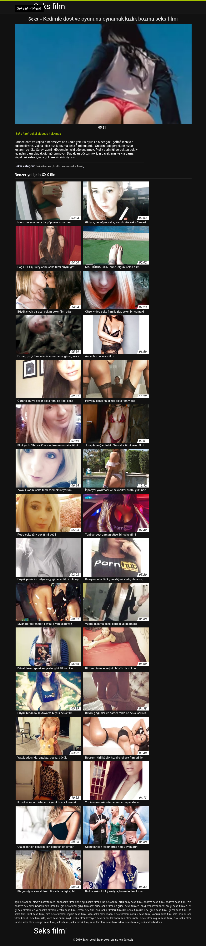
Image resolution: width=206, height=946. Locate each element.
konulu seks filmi (140, 915)
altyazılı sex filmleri (44, 903)
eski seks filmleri (106, 911)
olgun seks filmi (162, 919)
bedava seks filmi (153, 903)
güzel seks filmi (177, 911)
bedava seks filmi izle (178, 903)
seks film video (115, 923)
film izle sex (141, 911)
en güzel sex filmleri (152, 907)
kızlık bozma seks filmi (70, 167)
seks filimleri (97, 923)
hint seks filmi (36, 915)
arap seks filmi (108, 903)
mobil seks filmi (142, 919)
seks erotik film (79, 923)
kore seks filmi (55, 919)
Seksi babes (44, 167)
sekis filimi (62, 923)
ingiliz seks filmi (76, 915)
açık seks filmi (23, 903)
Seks (33, 19)
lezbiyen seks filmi (97, 919)
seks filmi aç (132, 923)
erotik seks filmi (66, 911)
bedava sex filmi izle (47, 907)
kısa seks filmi (96, 915)
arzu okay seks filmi (130, 903)
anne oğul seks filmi (87, 903)
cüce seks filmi (104, 907)
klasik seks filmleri (117, 915)
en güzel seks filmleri (126, 907)
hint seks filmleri (56, 915)
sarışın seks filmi (45, 923)
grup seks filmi (158, 911)
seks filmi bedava (151, 923)
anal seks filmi (65, 903)
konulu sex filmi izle (33, 919)
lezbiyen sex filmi (120, 919)
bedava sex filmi (24, 907)
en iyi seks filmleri (176, 907)
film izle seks (125, 911)
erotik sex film (86, 911)
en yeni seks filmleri (44, 911)
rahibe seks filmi (24, 923)
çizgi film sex (86, 907)
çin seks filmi (69, 907)
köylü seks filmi (75, 919)
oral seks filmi (182, 919)
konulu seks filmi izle (164, 915)
